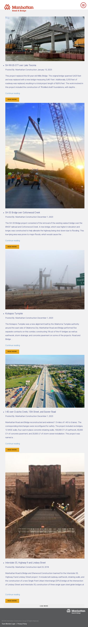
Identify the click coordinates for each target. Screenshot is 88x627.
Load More (44, 606)
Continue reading (12, 93)
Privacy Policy (22, 624)
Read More (12, 99)
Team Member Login (8, 624)
